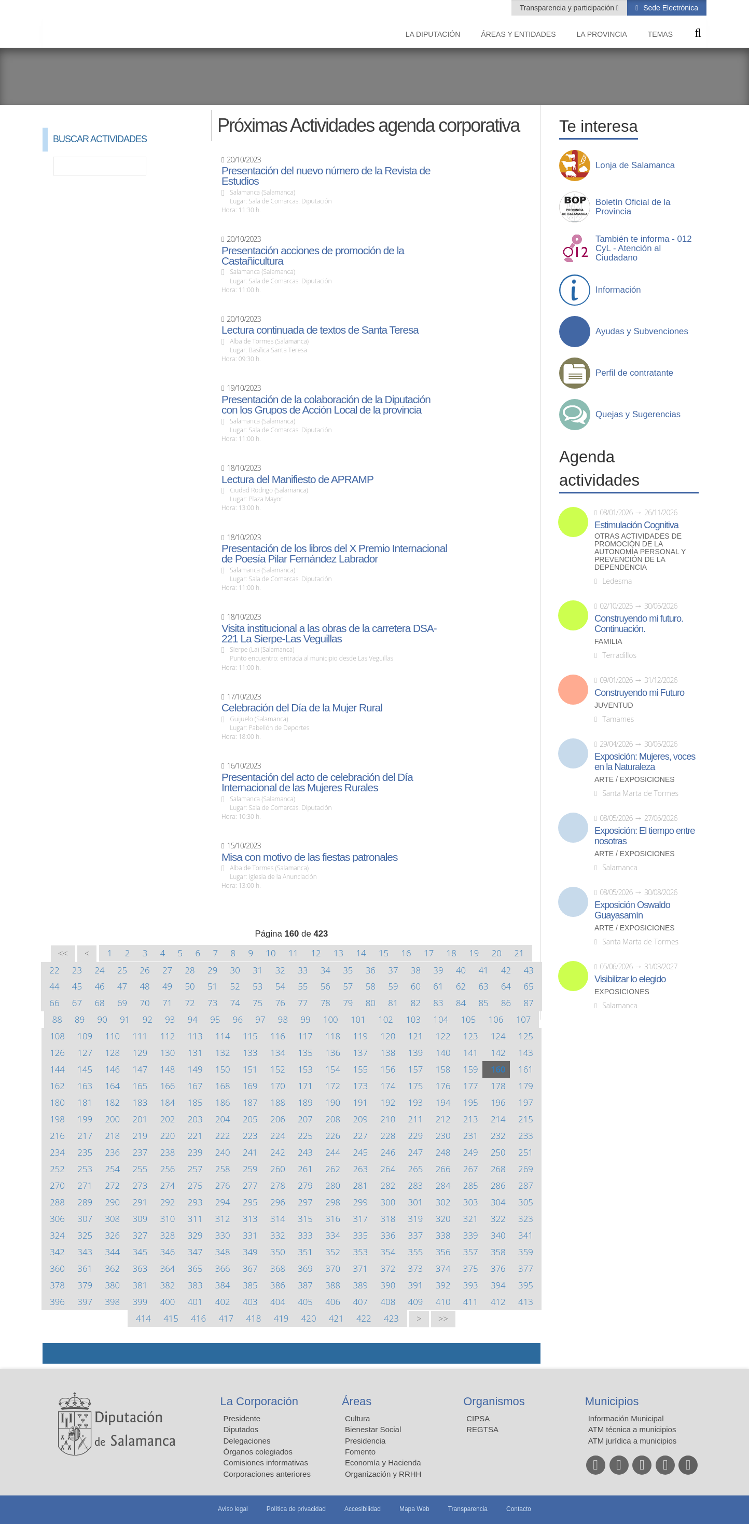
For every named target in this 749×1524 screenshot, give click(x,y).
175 (415, 1086)
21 (519, 953)
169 (250, 1086)
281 (360, 1185)
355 (415, 1252)
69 (122, 1003)
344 (112, 1252)
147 (140, 1069)
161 (525, 1069)
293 (195, 1202)
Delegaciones (247, 1440)
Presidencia (365, 1440)
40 (461, 970)
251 (525, 1152)
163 (84, 1086)
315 (305, 1219)
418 (253, 1318)
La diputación (433, 34)
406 (332, 1302)
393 (470, 1285)
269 (525, 1169)
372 (388, 1268)
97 (260, 1019)
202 (167, 1119)
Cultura (357, 1418)
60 (416, 986)
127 (84, 1053)
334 (332, 1235)
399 (140, 1302)
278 (277, 1185)
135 (305, 1053)
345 (140, 1252)
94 (193, 1019)
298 (332, 1202)
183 (140, 1102)
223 (250, 1136)
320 (443, 1219)
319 (415, 1219)
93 (170, 1019)
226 (332, 1136)
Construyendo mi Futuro (639, 693)
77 (303, 1003)
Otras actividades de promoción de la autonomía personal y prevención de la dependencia (640, 551)
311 (195, 1219)
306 (57, 1219)
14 (361, 953)
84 (461, 1003)
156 (387, 1069)
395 (525, 1285)
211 (415, 1119)
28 (190, 970)
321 (470, 1219)
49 (167, 986)
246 (388, 1152)
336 (388, 1235)
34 (325, 970)
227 (360, 1136)
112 (167, 1036)
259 (250, 1169)
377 (525, 1268)
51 (212, 986)
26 (144, 970)
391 (415, 1285)
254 (112, 1169)
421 (336, 1318)
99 (305, 1019)
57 (348, 986)
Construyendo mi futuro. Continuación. (638, 623)
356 (443, 1252)
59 (393, 986)
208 (332, 1119)
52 (235, 986)
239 (195, 1152)
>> (443, 1319)
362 (112, 1268)
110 (112, 1036)
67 (77, 1003)
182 (112, 1102)
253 (84, 1169)
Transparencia (468, 1509)
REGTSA (482, 1429)
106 (496, 1019)
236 (112, 1152)
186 (222, 1102)
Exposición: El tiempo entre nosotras (644, 836)
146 (112, 1069)
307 (84, 1219)
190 (332, 1102)
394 (498, 1285)
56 (325, 986)
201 (140, 1119)
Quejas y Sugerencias (638, 414)
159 (470, 1069)
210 (388, 1119)
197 (525, 1102)
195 (470, 1102)
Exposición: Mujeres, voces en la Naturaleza (644, 761)
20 (497, 953)
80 (371, 1003)
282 (388, 1185)
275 (195, 1185)
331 (250, 1235)
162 (57, 1086)
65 (528, 986)
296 (277, 1202)
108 (57, 1036)
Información (618, 290)
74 (235, 1003)
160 (498, 1069)
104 (440, 1019)
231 (470, 1136)
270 (57, 1185)
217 (84, 1136)
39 (438, 970)
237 (140, 1152)
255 (140, 1169)
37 (393, 970)
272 (112, 1185)
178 (498, 1086)
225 (305, 1136)
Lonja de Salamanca (635, 165)
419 (281, 1318)
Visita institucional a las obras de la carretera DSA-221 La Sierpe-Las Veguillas (329, 633)
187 (250, 1102)
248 (443, 1152)
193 (415, 1102)
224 (277, 1136)
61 (438, 986)
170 (277, 1086)
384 (222, 1285)
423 (391, 1318)
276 (222, 1185)
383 (195, 1285)
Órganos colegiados (258, 1451)
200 (112, 1119)
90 (102, 1019)
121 (415, 1036)
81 (393, 1003)
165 (140, 1086)
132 (222, 1053)
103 (413, 1019)
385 (250, 1285)
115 (250, 1036)
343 (84, 1252)
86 (506, 1003)
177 (470, 1086)
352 (332, 1252)
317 (360, 1219)
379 (84, 1285)
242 (277, 1152)
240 (222, 1152)
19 (474, 953)
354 (388, 1252)
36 (371, 970)
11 (293, 953)
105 (468, 1019)
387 (305, 1285)
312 (222, 1219)
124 (498, 1036)
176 (443, 1086)
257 (195, 1169)
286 (498, 1185)
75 (257, 1003)
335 (360, 1235)
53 (257, 986)
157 (415, 1069)
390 (388, 1285)
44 (54, 986)
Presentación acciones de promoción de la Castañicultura (312, 255)
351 (305, 1252)
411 (470, 1302)
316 (332, 1219)
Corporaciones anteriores (267, 1474)
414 (143, 1318)
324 (57, 1235)
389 (360, 1285)
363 (140, 1268)
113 (195, 1036)
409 (415, 1302)
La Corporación (259, 1401)
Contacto (518, 1509)
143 (525, 1053)
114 (222, 1036)
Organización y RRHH (383, 1474)
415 (170, 1318)
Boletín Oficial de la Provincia (633, 207)
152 (277, 1069)
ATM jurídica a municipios (632, 1440)
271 (84, 1185)
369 (305, 1268)
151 (250, 1069)
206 (277, 1119)
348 (222, 1252)
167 (195, 1086)
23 (77, 970)
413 (525, 1302)
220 (167, 1136)
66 (54, 1003)
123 (470, 1036)
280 (332, 1185)
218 (112, 1136)
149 (195, 1069)
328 (167, 1235)
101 (358, 1019)
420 (308, 1318)
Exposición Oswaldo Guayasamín (632, 910)
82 (416, 1003)
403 (250, 1302)
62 (461, 986)
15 (384, 953)
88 (57, 1019)
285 (470, 1185)
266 (443, 1169)
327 (140, 1235)
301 (415, 1202)
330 (222, 1235)
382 (167, 1285)
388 (332, 1285)
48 (144, 986)
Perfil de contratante (634, 373)
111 (140, 1036)
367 (250, 1268)
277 (250, 1185)
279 (305, 1185)
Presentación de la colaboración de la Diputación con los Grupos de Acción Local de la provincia (326, 404)
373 (415, 1268)
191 (360, 1102)
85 (483, 1003)
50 (190, 986)
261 (305, 1169)
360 (57, 1268)
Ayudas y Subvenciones (641, 331)
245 (360, 1152)
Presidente (242, 1418)
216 (57, 1136)
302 (443, 1202)
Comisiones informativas (266, 1462)
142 (498, 1053)
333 (305, 1235)
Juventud (613, 705)
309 (140, 1219)
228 (388, 1136)
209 (360, 1119)
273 (140, 1185)
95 (215, 1019)
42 (506, 970)
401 (195, 1302)
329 (195, 1235)
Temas (660, 34)
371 (360, 1268)
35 (348, 970)
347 (195, 1252)
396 (57, 1302)
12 (316, 953)
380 (112, 1285)
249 (470, 1152)
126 (57, 1053)
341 (525, 1235)
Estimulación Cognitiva (636, 525)
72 (190, 1003)
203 (195, 1119)
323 (525, 1219)
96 (238, 1019)
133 (250, 1053)
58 (371, 986)
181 (84, 1102)
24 (99, 970)
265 (415, 1169)
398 (112, 1302)
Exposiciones (621, 992)
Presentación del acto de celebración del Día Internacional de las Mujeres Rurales (317, 782)
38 (416, 970)
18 (451, 953)
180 (57, 1102)
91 (125, 1019)
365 (195, 1268)
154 (332, 1069)
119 (360, 1036)
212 (443, 1119)
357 (470, 1252)
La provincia (602, 34)
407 (360, 1302)
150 (222, 1069)
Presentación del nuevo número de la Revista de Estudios (326, 176)
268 (498, 1169)
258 (222, 1169)
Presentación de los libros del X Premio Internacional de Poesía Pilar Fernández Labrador (334, 553)
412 (498, 1302)
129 (140, 1053)
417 (225, 1318)
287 (525, 1185)
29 (212, 970)
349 (250, 1252)
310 (167, 1219)
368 (277, 1268)
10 (270, 953)
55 (303, 986)
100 (330, 1019)
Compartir (55, 1353)
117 (305, 1036)
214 (498, 1119)
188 (277, 1102)
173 (360, 1086)
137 (360, 1053)
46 (99, 986)
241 (250, 1152)
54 (280, 986)
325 (84, 1235)
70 (144, 1003)
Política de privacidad (296, 1509)
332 (277, 1235)
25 (122, 970)
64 (506, 986)
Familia (608, 642)
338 (443, 1235)
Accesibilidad (362, 1509)
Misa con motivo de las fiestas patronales (309, 857)
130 (167, 1053)
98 (283, 1019)
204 (222, 1119)
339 (470, 1235)
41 (483, 970)
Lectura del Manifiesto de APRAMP (297, 479)
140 (443, 1053)
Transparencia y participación (568, 8)
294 (222, 1202)
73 (212, 1003)
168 (222, 1086)
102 (385, 1019)
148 (167, 1069)
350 (277, 1252)
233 (525, 1136)
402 (222, 1302)
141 (470, 1053)
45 (77, 986)
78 (325, 1003)
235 (84, 1152)
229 (415, 1136)
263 (360, 1169)
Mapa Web (414, 1509)
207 (305, 1119)
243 (305, 1152)
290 (112, 1202)
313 (250, 1219)
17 (429, 953)
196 (498, 1102)
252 (57, 1169)
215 (525, 1119)
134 (277, 1053)
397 (84, 1302)
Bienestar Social (373, 1429)
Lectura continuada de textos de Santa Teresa (320, 330)
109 (84, 1036)
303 (470, 1202)
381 (140, 1285)
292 (167, 1202)
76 (280, 1003)
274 (167, 1185)
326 (112, 1235)
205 (250, 1119)
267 (470, 1169)
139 (415, 1053)
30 (235, 970)
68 (99, 1003)
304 (498, 1202)
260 (277, 1169)
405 (305, 1302)
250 (498, 1152)
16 (406, 953)
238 (167, 1152)
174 (388, 1086)
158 (443, 1069)
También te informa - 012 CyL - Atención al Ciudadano (643, 249)
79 (348, 1003)
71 (167, 1003)
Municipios (612, 1401)
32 (280, 970)
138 (388, 1053)
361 (84, 1268)
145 (84, 1069)
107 (523, 1019)
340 (498, 1235)
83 (438, 1003)
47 (122, 986)
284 (443, 1185)
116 (277, 1036)
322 (498, 1219)
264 (388, 1169)
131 (195, 1053)
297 (305, 1202)
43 (528, 970)
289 (84, 1202)
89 (80, 1019)
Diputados (241, 1429)
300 (388, 1202)
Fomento (360, 1451)
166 (167, 1086)
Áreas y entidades (518, 34)
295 (250, 1202)
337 (415, 1235)
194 (443, 1102)
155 (360, 1069)
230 (443, 1136)
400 (167, 1302)
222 (222, 1136)
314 (277, 1219)
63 (483, 986)
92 (147, 1019)
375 (470, 1268)
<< (63, 953)
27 (167, 970)
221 (195, 1136)
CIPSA (478, 1418)
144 (57, 1069)
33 (303, 970)
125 (525, 1036)
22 (54, 970)
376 (498, 1268)
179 (525, 1086)
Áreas (356, 1401)
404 (277, 1302)
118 (332, 1036)
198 (57, 1119)
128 (112, 1053)
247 (415, 1152)
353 (360, 1252)
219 (140, 1136)
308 (112, 1219)
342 (57, 1252)
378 (57, 1285)
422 (363, 1318)
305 (525, 1202)
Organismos (494, 1401)
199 (84, 1119)
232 (498, 1136)
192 (388, 1102)
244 (332, 1152)
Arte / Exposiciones (634, 780)
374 (443, 1268)
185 (195, 1102)
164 (112, 1086)
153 (305, 1069)
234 (57, 1152)
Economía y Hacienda (383, 1462)
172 (332, 1086)
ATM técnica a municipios (632, 1429)
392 (443, 1285)
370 (332, 1268)
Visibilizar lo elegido (629, 979)
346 (167, 1252)
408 (388, 1302)
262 (332, 1169)
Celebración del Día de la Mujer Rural (301, 708)
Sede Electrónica (669, 8)
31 (257, 970)
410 (443, 1302)
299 (360, 1202)
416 (198, 1318)
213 (470, 1119)
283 (415, 1185)
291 (140, 1202)
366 (222, 1268)
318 (388, 1219)
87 (528, 1003)
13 (338, 953)
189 (305, 1102)
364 (167, 1268)
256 (167, 1169)
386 (277, 1285)
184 (167, 1102)
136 (332, 1053)
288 (57, 1202)
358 (498, 1252)
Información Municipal (626, 1418)
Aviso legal (233, 1509)
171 (305, 1086)
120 (388, 1036)
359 (525, 1252)
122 (443, 1036)
